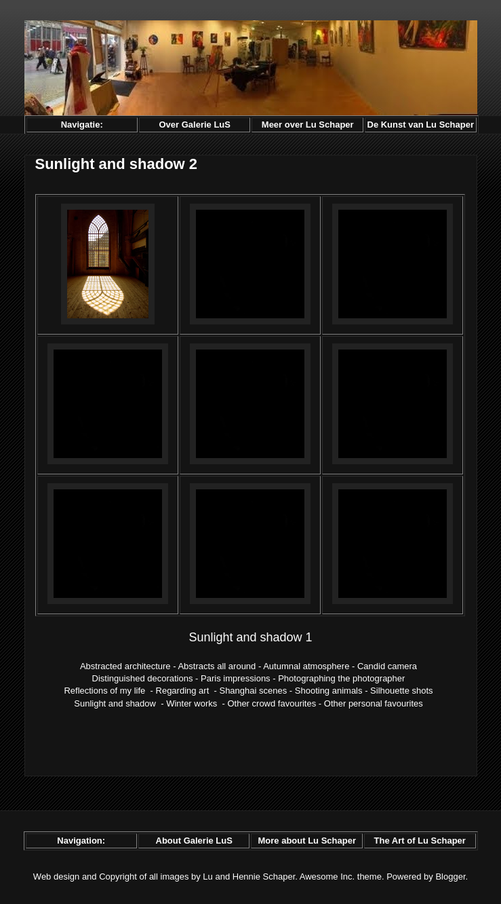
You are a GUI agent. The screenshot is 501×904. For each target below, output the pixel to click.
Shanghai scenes (253, 690)
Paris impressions (235, 678)
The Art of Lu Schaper (420, 840)
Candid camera (387, 666)
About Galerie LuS (194, 840)
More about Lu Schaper (306, 840)
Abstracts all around (217, 666)
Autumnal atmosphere (306, 666)
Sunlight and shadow (115, 703)
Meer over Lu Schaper (308, 124)
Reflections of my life (104, 690)
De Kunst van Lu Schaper (420, 124)
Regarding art (182, 690)
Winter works (191, 703)
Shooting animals (329, 690)
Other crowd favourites (271, 703)
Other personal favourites (373, 703)
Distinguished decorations (142, 678)
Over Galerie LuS (195, 124)
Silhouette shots (401, 690)
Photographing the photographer (341, 678)
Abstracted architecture (125, 666)
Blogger (450, 876)
